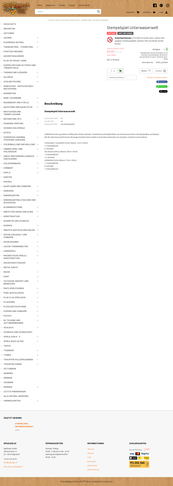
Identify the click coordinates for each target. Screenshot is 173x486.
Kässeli (8, 181)
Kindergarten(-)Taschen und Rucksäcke (20, 201)
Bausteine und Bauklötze (18, 107)
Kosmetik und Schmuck (16, 221)
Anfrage (62, 5)
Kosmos (8, 225)
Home (39, 5)
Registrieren (50, 5)
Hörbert (8, 168)
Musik (7, 272)
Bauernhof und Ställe (16, 102)
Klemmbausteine (13, 207)
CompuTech (108, 481)
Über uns (90, 449)
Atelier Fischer (12, 81)
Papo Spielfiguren (14, 288)
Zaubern (8, 382)
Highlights (10, 24)
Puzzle (7, 316)
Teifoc (7, 346)
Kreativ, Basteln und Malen (19, 230)
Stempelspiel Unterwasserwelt (95, 20)
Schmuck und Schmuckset (18, 332)
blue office (80, 481)
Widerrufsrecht (93, 470)
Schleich (8, 327)
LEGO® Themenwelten (16, 246)
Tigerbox (9, 350)
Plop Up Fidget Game (15, 60)
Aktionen (9, 33)
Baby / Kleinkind (12, 98)
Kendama (9, 191)
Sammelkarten (12, 400)
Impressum (91, 461)
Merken (145, 71)
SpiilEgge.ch (69, 481)
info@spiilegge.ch (11, 462)
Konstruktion (12, 216)
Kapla (7, 172)
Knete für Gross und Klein (18, 212)
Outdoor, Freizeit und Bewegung (16, 282)
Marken (8, 387)
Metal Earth (11, 267)
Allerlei (8, 77)
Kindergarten (11, 195)
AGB (89, 457)
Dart (6, 276)
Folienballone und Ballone (19, 144)
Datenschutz (92, 465)
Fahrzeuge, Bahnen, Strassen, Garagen (14, 138)
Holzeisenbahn (12, 163)
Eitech (7, 132)
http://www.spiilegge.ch (13, 467)
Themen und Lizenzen (15, 72)
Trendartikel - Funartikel (18, 47)
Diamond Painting (13, 123)
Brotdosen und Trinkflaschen (12, 112)
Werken (8, 378)
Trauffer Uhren (13, 364)
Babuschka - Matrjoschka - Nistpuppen (19, 87)
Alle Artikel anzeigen (16, 396)
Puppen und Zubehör (15, 311)
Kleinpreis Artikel (14, 42)
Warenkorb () (84, 5)
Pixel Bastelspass (14, 293)
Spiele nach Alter (13, 341)
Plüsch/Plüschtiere (15, 306)
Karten (8, 177)
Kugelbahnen (11, 242)
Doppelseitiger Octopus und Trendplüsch (20, 66)
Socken (8, 38)
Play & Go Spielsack (15, 297)
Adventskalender (14, 56)
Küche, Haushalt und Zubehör (15, 235)
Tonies (7, 355)
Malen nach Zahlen (14, 263)
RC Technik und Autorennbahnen (13, 321)
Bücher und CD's (12, 119)
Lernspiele (9, 251)
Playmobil (9, 302)
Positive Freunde (13, 51)
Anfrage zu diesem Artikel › (157, 77)
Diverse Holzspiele (14, 128)
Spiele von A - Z (12, 336)
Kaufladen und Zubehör (17, 186)
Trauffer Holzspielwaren (18, 359)
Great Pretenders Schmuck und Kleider (19, 157)
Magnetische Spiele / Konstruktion (15, 256)
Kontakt (72, 5)
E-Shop (51, 20)
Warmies (8, 373)
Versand (90, 453)
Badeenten (10, 93)
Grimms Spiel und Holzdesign (13, 150)
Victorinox (10, 368)
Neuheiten (9, 28)
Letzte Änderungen (15, 391)
